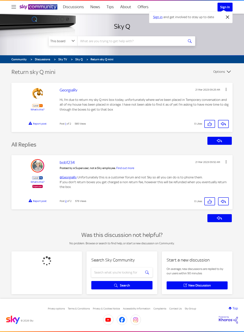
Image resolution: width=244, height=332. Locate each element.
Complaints (159, 308)
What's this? (37, 109)
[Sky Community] (38, 7)
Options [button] (219, 72)
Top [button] (235, 308)
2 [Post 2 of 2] (66, 201)
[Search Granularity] (63, 41)
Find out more (125, 168)
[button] (226, 89)
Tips (110, 7)
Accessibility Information (136, 308)
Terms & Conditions (79, 308)
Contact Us (175, 308)
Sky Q (122, 26)
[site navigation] (13, 7)
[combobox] (130, 41)
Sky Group (190, 308)
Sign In (225, 7)
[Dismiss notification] (228, 17)
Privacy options (56, 308)
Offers (143, 7)
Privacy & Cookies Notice (106, 308)
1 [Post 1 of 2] (65, 123)
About (125, 7)
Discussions (73, 7)
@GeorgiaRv (68, 177)
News (95, 7)
